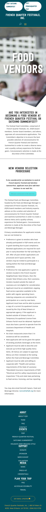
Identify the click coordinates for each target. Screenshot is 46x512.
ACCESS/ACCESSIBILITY (23, 486)
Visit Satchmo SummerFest (11, 5)
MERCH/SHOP (23, 457)
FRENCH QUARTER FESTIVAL (23, 437)
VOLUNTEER (23, 461)
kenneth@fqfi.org (26, 391)
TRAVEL (23, 490)
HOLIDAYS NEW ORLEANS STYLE (23, 444)
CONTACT (23, 427)
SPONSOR (23, 453)
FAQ (23, 423)
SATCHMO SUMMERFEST (23, 440)
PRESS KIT (23, 470)
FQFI (23, 433)
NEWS (23, 467)
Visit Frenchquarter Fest (31, 6)
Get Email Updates (21, 499)
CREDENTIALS (23, 474)
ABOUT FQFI (23, 416)
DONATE (23, 450)
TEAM (23, 420)
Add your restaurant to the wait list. (23, 194)
